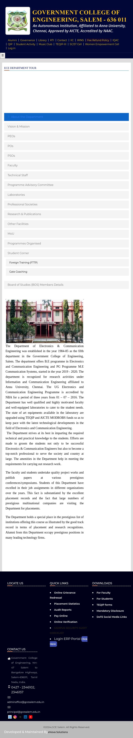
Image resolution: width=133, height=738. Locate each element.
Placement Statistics (67, 603)
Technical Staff (18, 175)
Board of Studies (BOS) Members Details (35, 284)
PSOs (11, 155)
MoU (11, 233)
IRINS (80, 40)
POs (10, 146)
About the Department (27, 117)
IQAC (116, 40)
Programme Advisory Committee (31, 185)
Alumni (12, 40)
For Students (105, 598)
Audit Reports (63, 609)
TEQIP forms (104, 604)
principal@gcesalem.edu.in (23, 709)
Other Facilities (18, 224)
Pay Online (61, 615)
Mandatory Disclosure (110, 610)
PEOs (11, 136)
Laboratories (16, 194)
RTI (52, 40)
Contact (62, 40)
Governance (27, 40)
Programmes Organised (24, 243)
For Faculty (103, 592)
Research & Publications (24, 214)
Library (42, 40)
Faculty (13, 165)
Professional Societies (22, 204)
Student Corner (18, 253)
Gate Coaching (18, 271)
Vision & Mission (19, 126)
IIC (72, 40)
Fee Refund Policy (98, 40)
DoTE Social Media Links (112, 616)
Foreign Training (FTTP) (23, 262)
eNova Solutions (58, 732)
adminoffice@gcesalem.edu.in (25, 700)
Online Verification (65, 621)
